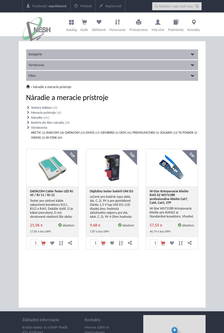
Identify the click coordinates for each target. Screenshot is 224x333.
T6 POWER (188, 132)
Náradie (40, 117)
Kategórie (111, 54)
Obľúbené (99, 24)
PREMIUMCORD (146, 132)
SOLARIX (168, 132)
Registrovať (110, 6)
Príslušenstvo (138, 24)
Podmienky (176, 24)
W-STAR (54, 137)
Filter (111, 76)
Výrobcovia (111, 65)
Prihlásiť (83, 6)
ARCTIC (38, 132)
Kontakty (193, 24)
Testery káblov (44, 108)
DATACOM (75, 132)
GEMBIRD (109, 132)
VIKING (38, 137)
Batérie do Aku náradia (50, 122)
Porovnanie (117, 24)
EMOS (93, 132)
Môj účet (157, 24)
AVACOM (55, 132)
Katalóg (72, 24)
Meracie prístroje (46, 113)
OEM (125, 132)
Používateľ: (46, 6)
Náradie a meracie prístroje (52, 87)
